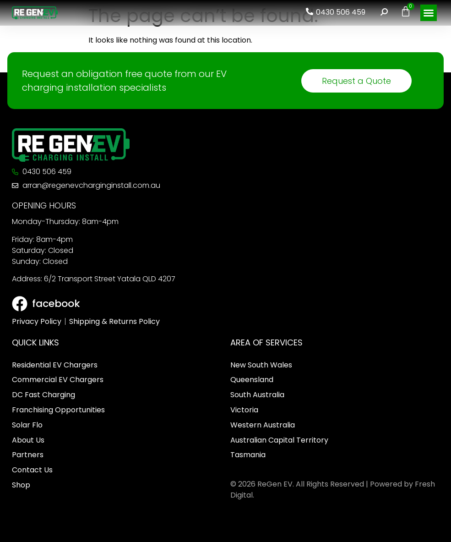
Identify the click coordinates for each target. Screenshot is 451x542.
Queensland (251, 379)
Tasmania (248, 454)
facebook (56, 303)
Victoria (244, 410)
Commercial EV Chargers (57, 379)
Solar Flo (27, 425)
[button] (428, 13)
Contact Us (32, 470)
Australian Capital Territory (279, 440)
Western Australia (262, 425)
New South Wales (261, 365)
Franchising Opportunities (58, 410)
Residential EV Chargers (55, 365)
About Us (28, 440)
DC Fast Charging (43, 394)
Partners (27, 454)
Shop (21, 485)
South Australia (257, 394)
